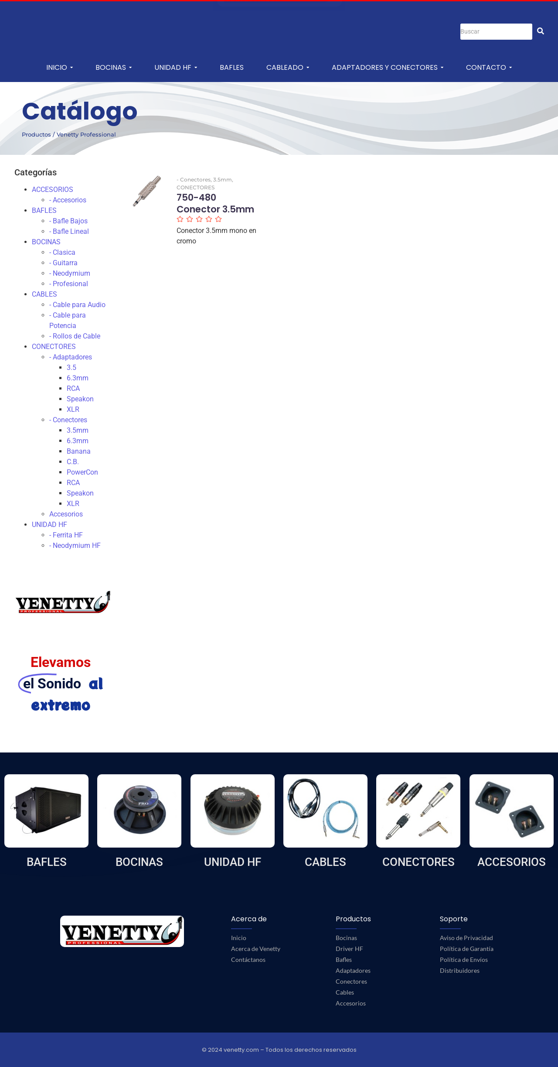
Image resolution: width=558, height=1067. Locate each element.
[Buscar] (496, 32)
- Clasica (62, 252)
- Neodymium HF (75, 545)
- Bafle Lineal (69, 231)
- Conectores (68, 420)
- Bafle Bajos (68, 221)
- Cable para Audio (77, 305)
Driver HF (349, 948)
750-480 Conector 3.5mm (215, 203)
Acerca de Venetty (255, 948)
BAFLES (44, 210)
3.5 (71, 367)
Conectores (351, 981)
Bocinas (346, 937)
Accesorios (66, 514)
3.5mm (77, 430)
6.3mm (77, 378)
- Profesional (68, 284)
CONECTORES (54, 346)
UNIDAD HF (49, 524)
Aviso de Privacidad (466, 937)
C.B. (73, 462)
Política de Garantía (466, 948)
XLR (73, 409)
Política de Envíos (464, 959)
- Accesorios (67, 200)
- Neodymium (69, 273)
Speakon (80, 399)
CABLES (44, 294)
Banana (79, 451)
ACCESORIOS (52, 189)
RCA (73, 388)
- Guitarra (63, 263)
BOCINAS (46, 242)
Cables (345, 992)
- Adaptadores (70, 357)
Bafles (344, 959)
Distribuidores (460, 970)
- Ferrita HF (66, 535)
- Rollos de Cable (74, 336)
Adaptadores (353, 970)
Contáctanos (248, 959)
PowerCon (82, 472)
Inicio (238, 937)
